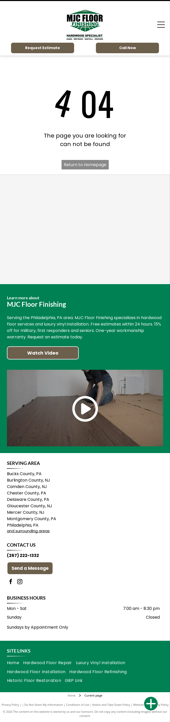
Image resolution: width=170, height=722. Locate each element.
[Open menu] (161, 25)
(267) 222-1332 (23, 555)
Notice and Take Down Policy (111, 705)
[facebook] (11, 582)
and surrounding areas (28, 531)
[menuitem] (15, 662)
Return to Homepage (85, 165)
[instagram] (20, 582)
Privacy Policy (10, 705)
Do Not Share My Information (43, 705)
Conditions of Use (77, 705)
